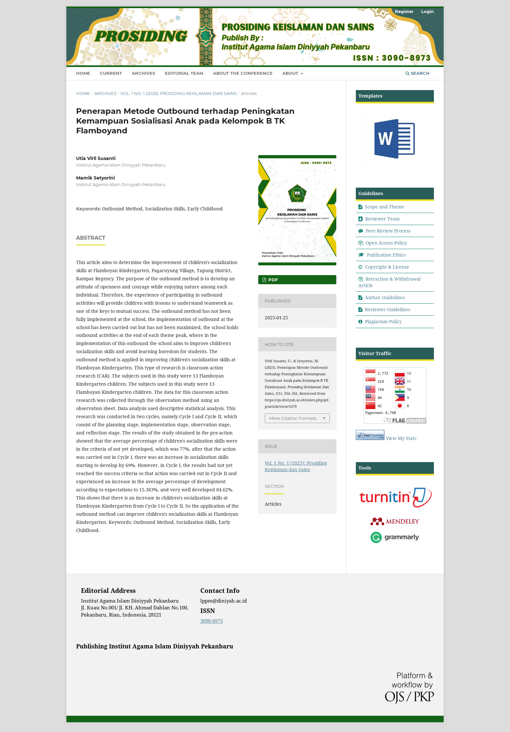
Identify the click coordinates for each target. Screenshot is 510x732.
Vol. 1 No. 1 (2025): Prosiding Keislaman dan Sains (178, 93)
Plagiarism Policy (383, 321)
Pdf (272, 279)
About (291, 73)
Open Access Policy (386, 243)
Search (418, 73)
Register (404, 11)
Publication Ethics (386, 255)
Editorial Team (184, 73)
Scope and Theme (384, 207)
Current (111, 73)
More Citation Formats (292, 418)
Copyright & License (387, 267)
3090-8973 (211, 621)
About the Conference (243, 73)
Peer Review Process (388, 231)
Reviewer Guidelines (387, 309)
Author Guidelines (385, 297)
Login (427, 11)
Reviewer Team (382, 219)
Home (83, 73)
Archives (143, 73)
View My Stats (401, 438)
